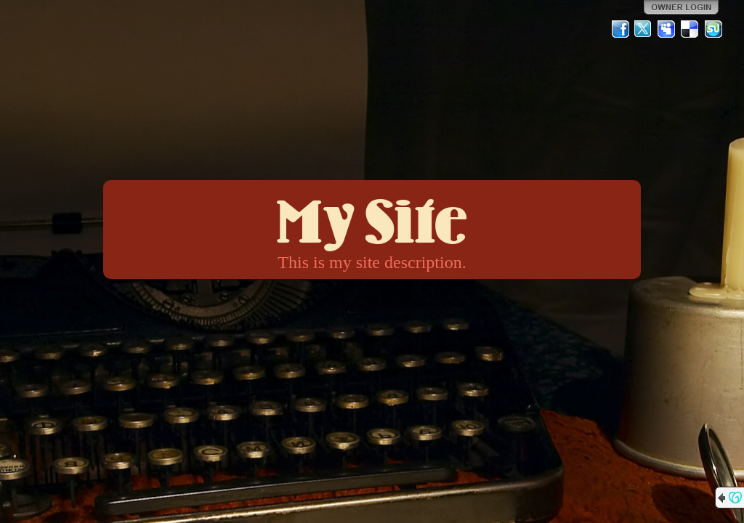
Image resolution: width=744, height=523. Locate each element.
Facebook (620, 29)
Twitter (644, 29)
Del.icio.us (690, 29)
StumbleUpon (713, 29)
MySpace (667, 29)
